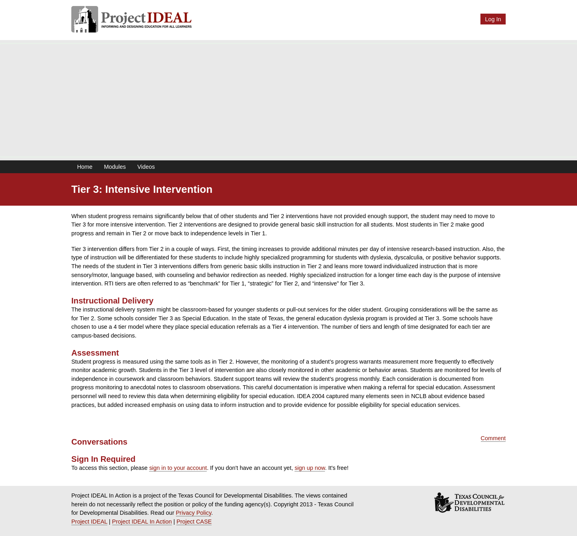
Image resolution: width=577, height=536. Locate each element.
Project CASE (194, 521)
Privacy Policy (194, 513)
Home (84, 167)
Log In (493, 19)
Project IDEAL (89, 521)
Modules (115, 167)
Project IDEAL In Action (142, 521)
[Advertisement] (288, 100)
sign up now (310, 468)
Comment (493, 438)
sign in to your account (178, 468)
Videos (146, 167)
